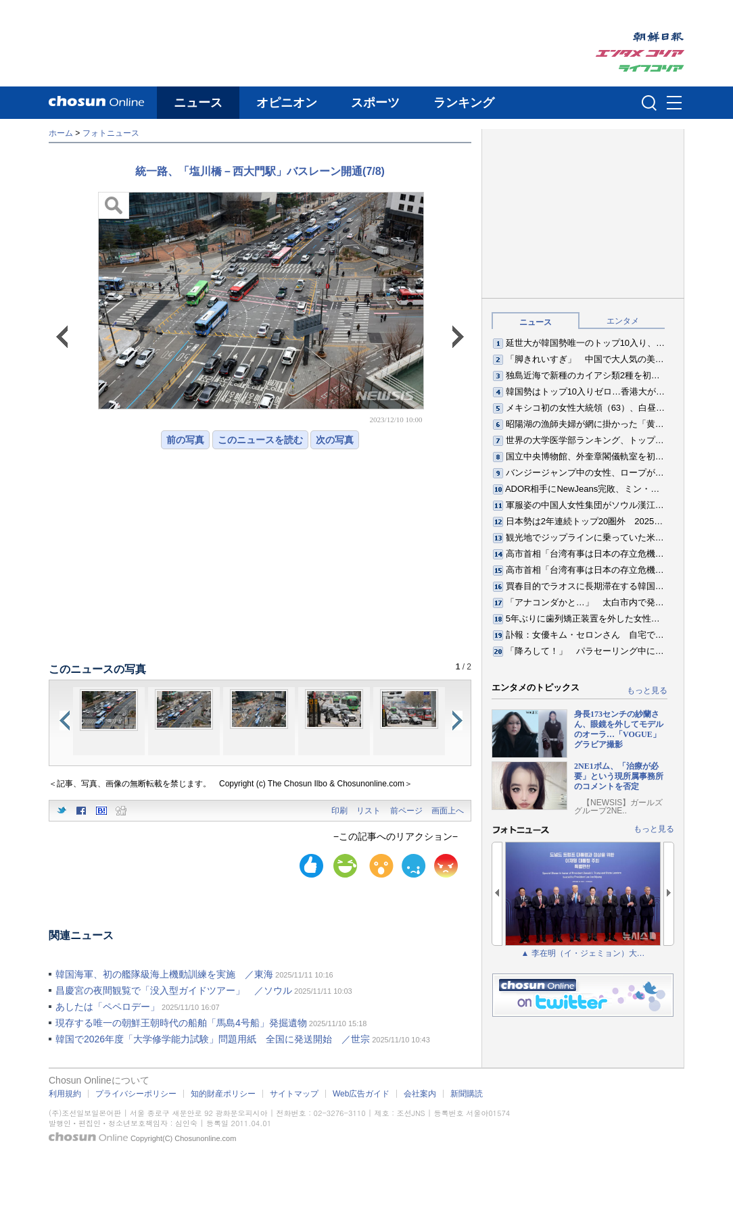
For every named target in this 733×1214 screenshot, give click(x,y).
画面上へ (447, 810)
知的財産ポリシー (223, 1093)
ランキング (463, 102)
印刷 (339, 810)
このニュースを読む (260, 439)
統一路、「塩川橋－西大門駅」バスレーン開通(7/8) (260, 171)
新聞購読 (466, 1093)
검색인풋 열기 (649, 103)
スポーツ (375, 102)
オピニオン (286, 102)
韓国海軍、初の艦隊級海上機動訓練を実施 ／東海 (164, 974)
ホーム (61, 133)
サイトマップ (294, 1093)
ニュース (198, 102)
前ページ (406, 810)
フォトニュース (110, 133)
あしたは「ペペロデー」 (107, 1006)
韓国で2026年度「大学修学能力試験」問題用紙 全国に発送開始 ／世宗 (212, 1039)
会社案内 (420, 1093)
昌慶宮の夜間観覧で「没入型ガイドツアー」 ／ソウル (173, 990)
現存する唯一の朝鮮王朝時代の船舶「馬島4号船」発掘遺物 (181, 1022)
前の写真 (185, 439)
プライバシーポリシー (135, 1093)
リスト (368, 810)
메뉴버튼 (674, 103)
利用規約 (65, 1093)
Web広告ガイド (361, 1093)
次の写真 (335, 439)
